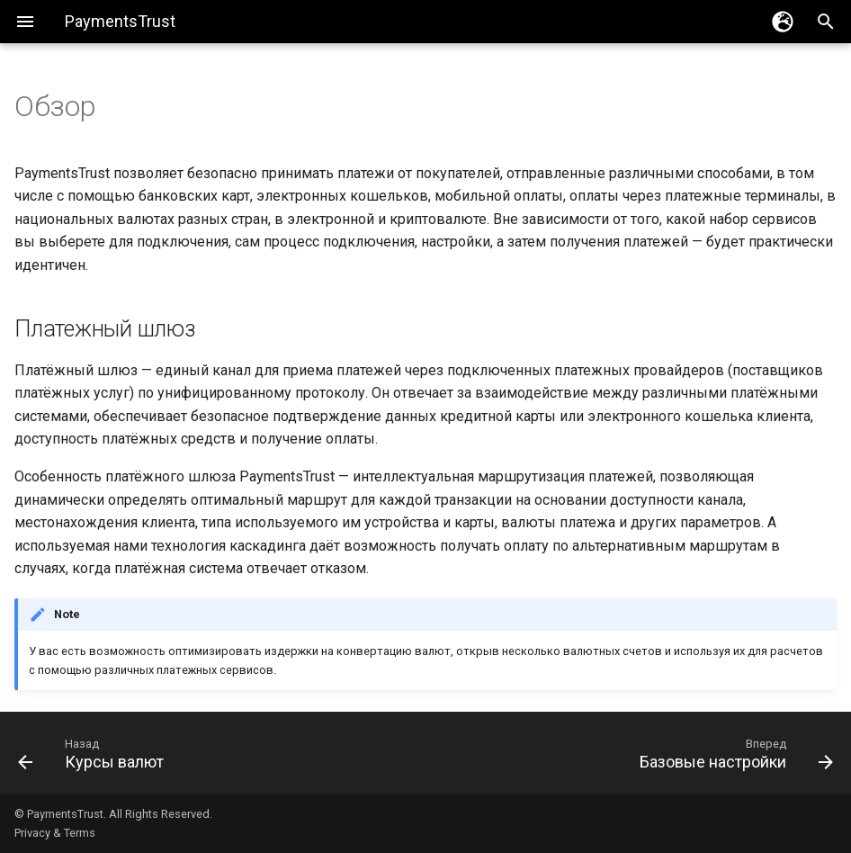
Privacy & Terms (54, 833)
